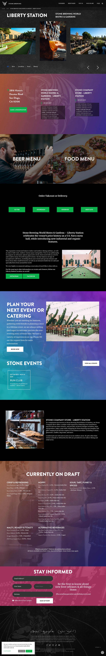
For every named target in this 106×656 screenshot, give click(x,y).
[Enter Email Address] (32, 578)
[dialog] (18, 648)
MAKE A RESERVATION (18, 110)
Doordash (41, 209)
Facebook (31, 276)
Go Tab (16, 209)
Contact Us (35, 651)
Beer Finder (71, 3)
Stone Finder (41, 651)
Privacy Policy (48, 651)
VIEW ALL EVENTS (91, 363)
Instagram (14, 276)
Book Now (15, 349)
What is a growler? (41, 549)
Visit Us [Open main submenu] (81, 3)
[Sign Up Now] (44, 600)
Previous (88, 67)
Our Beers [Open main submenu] (62, 3)
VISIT (7, 8)
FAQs (98, 3)
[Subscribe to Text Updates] (13, 600)
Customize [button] (7, 651)
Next (97, 67)
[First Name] (22, 586)
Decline (21, 651)
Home (3, 8)
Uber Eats (89, 209)
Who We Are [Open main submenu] (90, 3)
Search (103, 3)
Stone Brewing (15, 4)
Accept (29, 651)
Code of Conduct (56, 651)
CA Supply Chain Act (65, 651)
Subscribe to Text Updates (23, 600)
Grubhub (65, 209)
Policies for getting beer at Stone (60, 549)
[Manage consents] (102, 652)
